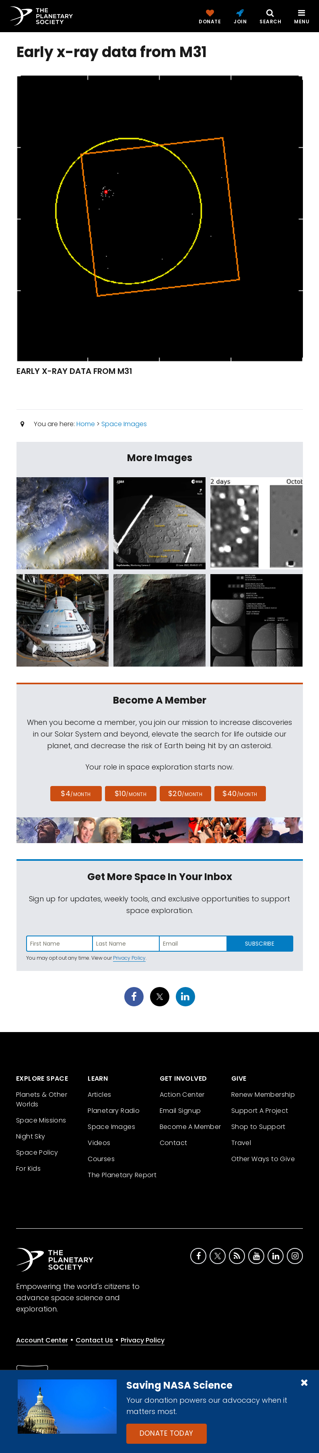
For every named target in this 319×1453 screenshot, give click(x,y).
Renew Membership (263, 1094)
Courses (101, 1159)
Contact (173, 1142)
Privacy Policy (129, 957)
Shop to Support (258, 1126)
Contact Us (94, 1340)
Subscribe (259, 944)
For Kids (28, 1168)
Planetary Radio (114, 1110)
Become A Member (190, 1126)
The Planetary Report (122, 1175)
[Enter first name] (59, 944)
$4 (76, 793)
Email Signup (180, 1110)
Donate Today (166, 1433)
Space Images (124, 424)
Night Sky (30, 1136)
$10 (130, 793)
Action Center (182, 1094)
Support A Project (259, 1110)
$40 (239, 793)
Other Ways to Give (263, 1159)
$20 (185, 793)
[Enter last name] (126, 944)
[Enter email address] (193, 944)
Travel (241, 1142)
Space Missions (41, 1120)
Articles (99, 1094)
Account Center (42, 1340)
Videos (99, 1142)
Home (85, 424)
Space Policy (37, 1152)
